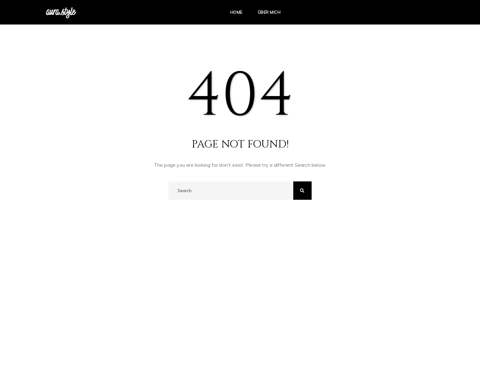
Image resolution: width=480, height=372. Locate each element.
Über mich (269, 12)
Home (236, 12)
